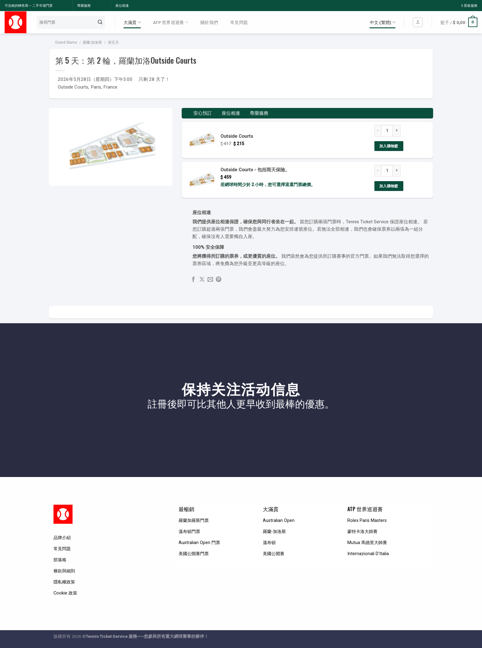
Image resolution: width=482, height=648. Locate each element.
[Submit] (100, 22)
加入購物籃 (388, 146)
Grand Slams (66, 42)
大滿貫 (132, 22)
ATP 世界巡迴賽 (170, 22)
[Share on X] (202, 279)
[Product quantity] (387, 131)
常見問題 (239, 22)
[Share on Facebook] (193, 279)
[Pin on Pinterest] (218, 279)
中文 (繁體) (382, 22)
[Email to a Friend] (210, 279)
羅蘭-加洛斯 (92, 42)
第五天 (113, 42)
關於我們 (209, 22)
